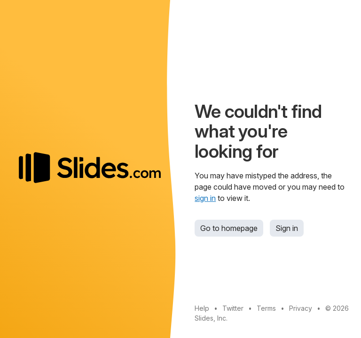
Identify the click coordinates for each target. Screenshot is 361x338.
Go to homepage (229, 228)
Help (202, 308)
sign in (205, 198)
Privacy (300, 308)
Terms (266, 308)
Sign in (286, 228)
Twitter (232, 308)
